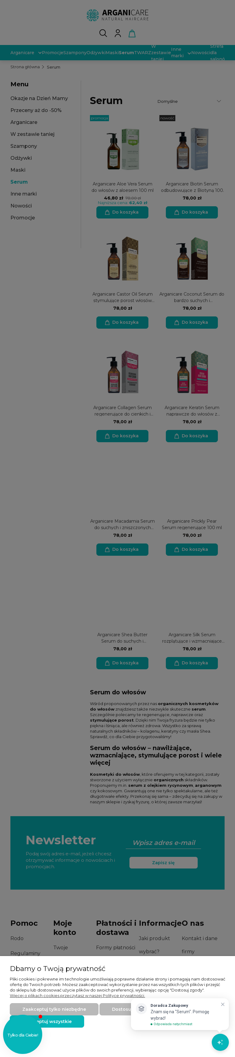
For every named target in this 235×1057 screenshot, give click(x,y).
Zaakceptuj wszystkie (47, 1021)
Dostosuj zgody (129, 1009)
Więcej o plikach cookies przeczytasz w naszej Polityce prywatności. (77, 995)
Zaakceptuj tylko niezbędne (54, 1009)
